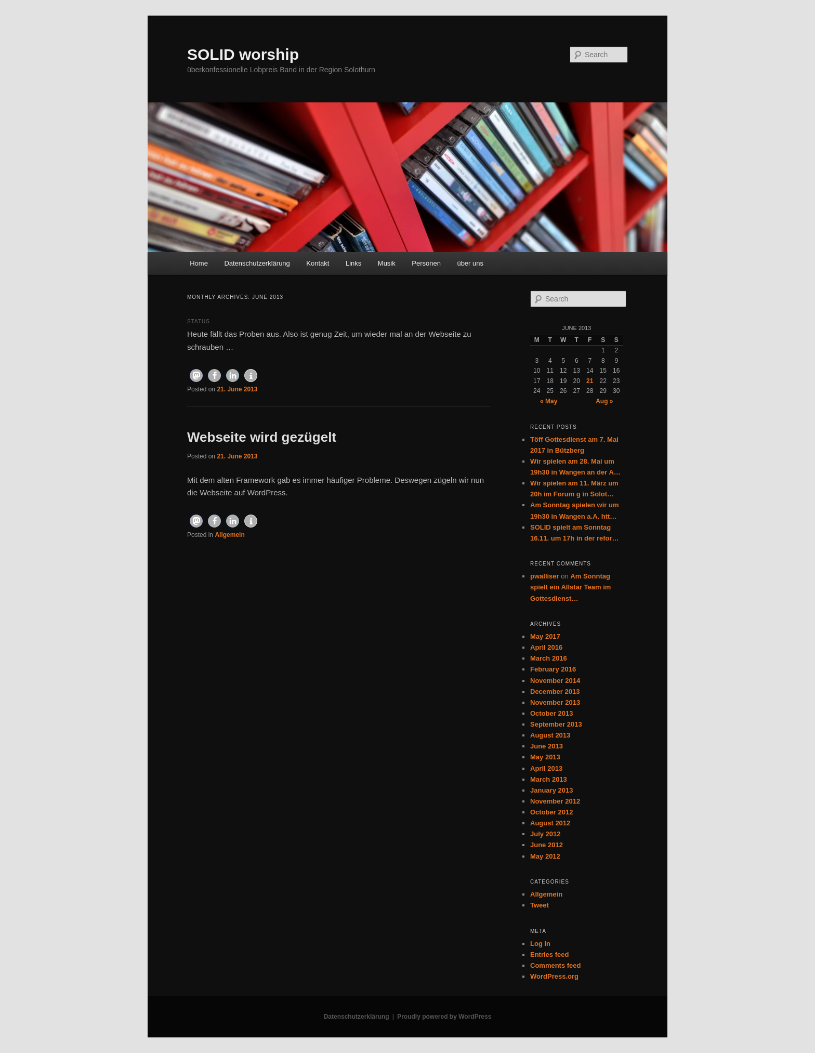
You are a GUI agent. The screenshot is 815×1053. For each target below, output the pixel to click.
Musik (387, 263)
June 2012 (546, 845)
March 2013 (548, 779)
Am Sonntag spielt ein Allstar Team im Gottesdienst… (570, 587)
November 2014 (555, 681)
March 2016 (548, 658)
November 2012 (555, 801)
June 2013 (546, 746)
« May (548, 401)
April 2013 (546, 768)
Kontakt (317, 263)
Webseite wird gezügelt (261, 437)
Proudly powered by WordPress (444, 1016)
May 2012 (545, 856)
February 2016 (553, 669)
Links (353, 263)
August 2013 (550, 735)
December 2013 (555, 691)
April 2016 (546, 647)
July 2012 (545, 834)
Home (199, 263)
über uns (470, 263)
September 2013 (556, 724)
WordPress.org (554, 976)
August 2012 (550, 823)
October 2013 (551, 713)
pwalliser (544, 576)
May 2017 (545, 636)
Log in (540, 943)
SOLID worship (243, 54)
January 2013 (551, 790)
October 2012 (551, 812)
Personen (426, 263)
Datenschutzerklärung (257, 263)
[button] (196, 375)
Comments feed (555, 965)
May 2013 (545, 757)
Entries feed (549, 954)
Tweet (539, 905)
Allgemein (229, 534)
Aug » (604, 401)
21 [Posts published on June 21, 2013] (589, 381)
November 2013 (555, 702)
